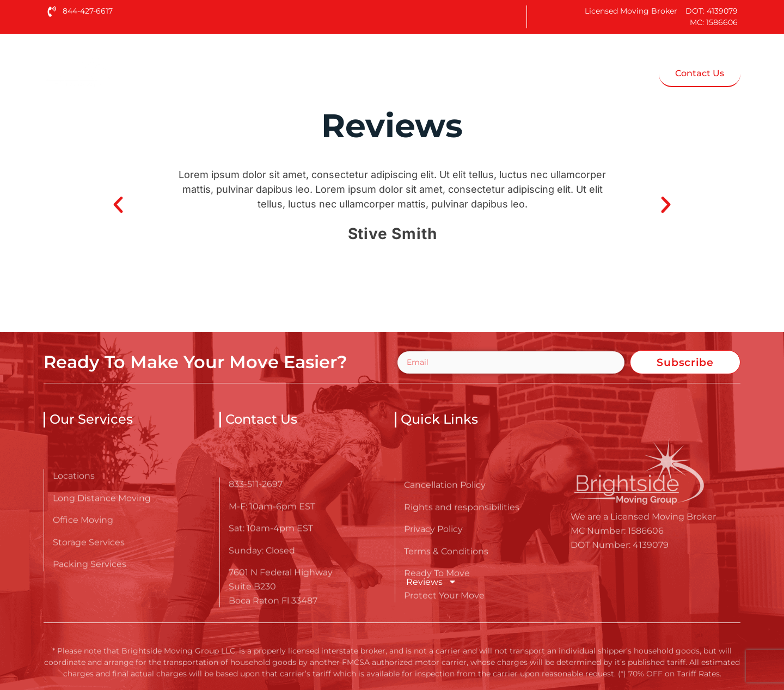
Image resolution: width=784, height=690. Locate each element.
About (309, 73)
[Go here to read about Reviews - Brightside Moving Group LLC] (112, 70)
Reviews (431, 581)
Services (389, 73)
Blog (459, 72)
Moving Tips (530, 72)
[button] (118, 205)
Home (243, 72)
